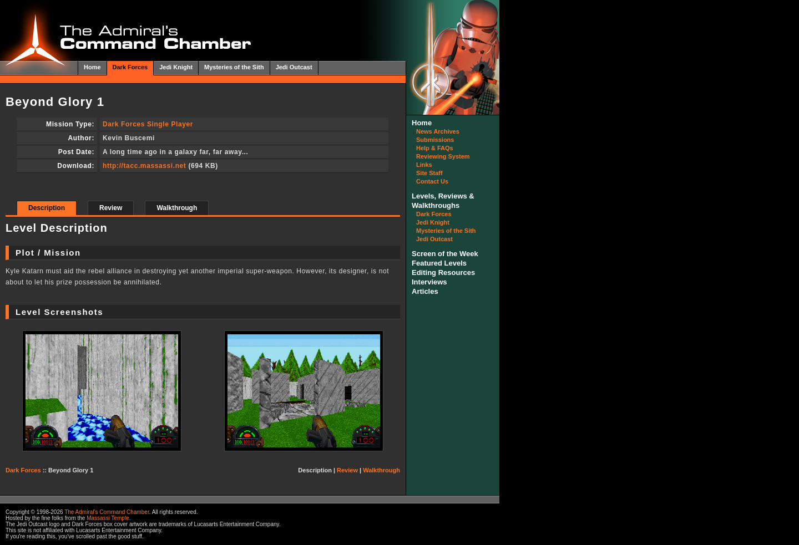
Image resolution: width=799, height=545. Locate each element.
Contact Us (432, 181)
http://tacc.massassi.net (144, 166)
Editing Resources (443, 272)
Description (46, 208)
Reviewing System (443, 156)
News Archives (437, 131)
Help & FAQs (434, 148)
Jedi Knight (176, 67)
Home (92, 67)
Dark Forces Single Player (148, 124)
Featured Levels (439, 263)
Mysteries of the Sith (234, 67)
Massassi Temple (108, 518)
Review (110, 208)
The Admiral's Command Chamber (106, 512)
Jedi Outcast (294, 67)
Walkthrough (176, 208)
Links (424, 164)
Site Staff (429, 173)
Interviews (429, 282)
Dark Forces (130, 67)
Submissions (435, 139)
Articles (425, 291)
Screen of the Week (445, 253)
